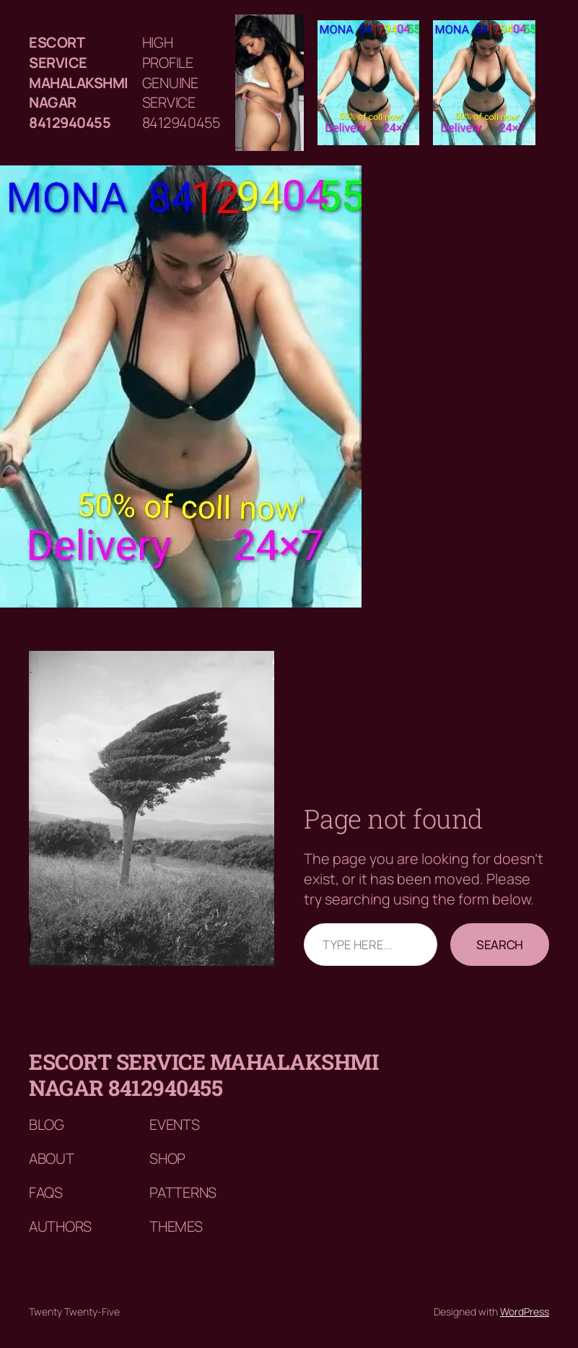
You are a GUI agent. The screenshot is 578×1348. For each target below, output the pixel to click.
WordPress (524, 1311)
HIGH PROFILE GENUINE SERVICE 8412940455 (181, 82)
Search (499, 944)
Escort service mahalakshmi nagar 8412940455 (78, 82)
